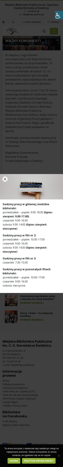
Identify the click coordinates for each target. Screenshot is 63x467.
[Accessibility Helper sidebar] (59, 15)
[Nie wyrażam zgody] (58, 455)
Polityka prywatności (38, 460)
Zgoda (14, 460)
